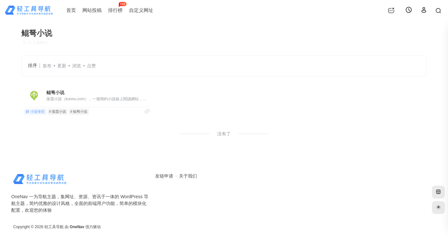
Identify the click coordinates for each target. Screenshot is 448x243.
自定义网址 (141, 10)
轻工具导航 (54, 227)
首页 (71, 10)
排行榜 (117, 7)
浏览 (76, 65)
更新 (61, 65)
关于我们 (188, 176)
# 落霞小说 (57, 111)
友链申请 (164, 176)
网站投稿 (92, 10)
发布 (46, 65)
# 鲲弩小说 (78, 111)
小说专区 (35, 111)
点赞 (91, 65)
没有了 (224, 133)
